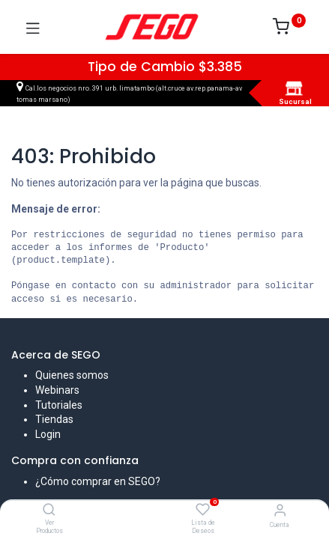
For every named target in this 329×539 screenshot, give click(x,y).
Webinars (57, 390)
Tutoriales (58, 405)
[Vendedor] (280, 510)
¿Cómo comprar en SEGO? (97, 481)
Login (48, 434)
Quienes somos (72, 375)
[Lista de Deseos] (203, 510)
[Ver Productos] (49, 511)
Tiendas (54, 419)
